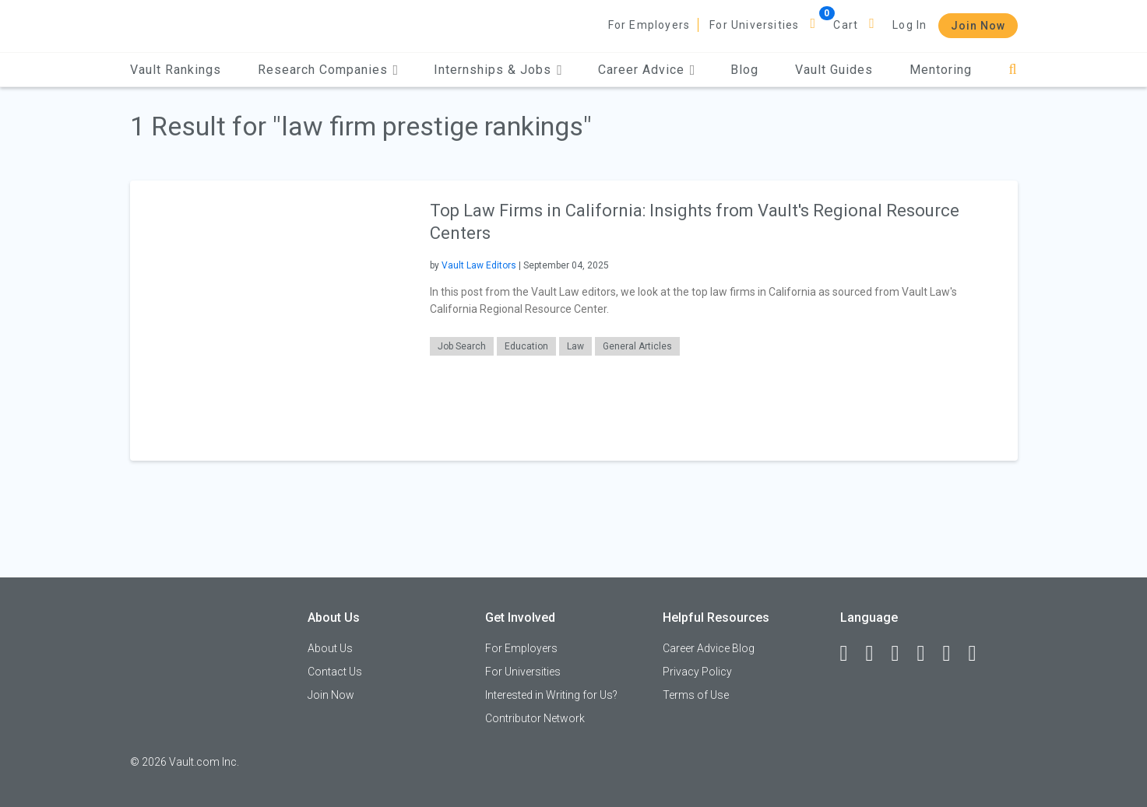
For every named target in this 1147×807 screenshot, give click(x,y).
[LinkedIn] (877, 653)
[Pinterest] (954, 653)
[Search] (1012, 69)
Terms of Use (696, 695)
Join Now (978, 25)
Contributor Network (535, 718)
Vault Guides (834, 69)
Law (575, 346)
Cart (845, 25)
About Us (330, 648)
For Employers (649, 25)
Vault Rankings (175, 69)
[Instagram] (928, 653)
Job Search (462, 346)
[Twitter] (902, 653)
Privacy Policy (697, 671)
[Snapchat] (979, 653)
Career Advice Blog (709, 648)
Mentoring (941, 69)
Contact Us (335, 671)
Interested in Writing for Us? (551, 695)
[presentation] (270, 320)
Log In (909, 25)
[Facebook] (851, 653)
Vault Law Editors (479, 265)
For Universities (754, 25)
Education (526, 346)
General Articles (637, 346)
